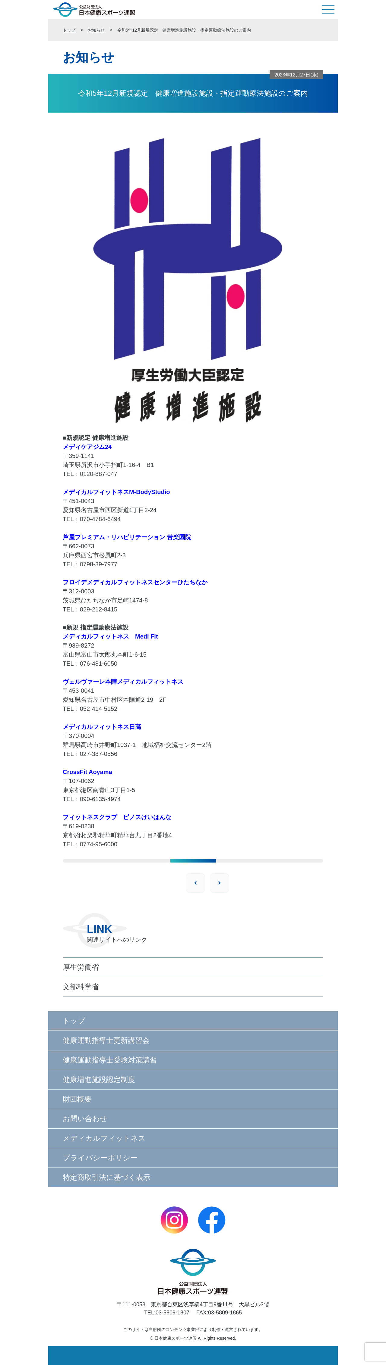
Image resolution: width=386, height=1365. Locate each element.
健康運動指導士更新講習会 (106, 1040)
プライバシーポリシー (100, 1158)
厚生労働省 (81, 967)
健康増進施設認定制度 (99, 1079)
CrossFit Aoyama (87, 772)
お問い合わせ (85, 1119)
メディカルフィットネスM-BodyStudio (116, 492)
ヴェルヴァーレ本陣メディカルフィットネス (123, 681)
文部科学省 (81, 987)
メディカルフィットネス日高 (102, 726)
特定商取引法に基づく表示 (106, 1177)
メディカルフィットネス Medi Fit (110, 636)
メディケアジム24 (87, 446)
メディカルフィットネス (104, 1138)
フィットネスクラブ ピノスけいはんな (117, 817)
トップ (69, 30)
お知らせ (96, 30)
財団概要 (77, 1099)
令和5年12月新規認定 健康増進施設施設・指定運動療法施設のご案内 (184, 30)
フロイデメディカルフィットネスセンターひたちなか (135, 582)
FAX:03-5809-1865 (219, 1313)
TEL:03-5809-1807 (166, 1313)
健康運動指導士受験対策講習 (110, 1060)
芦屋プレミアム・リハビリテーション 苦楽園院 (127, 537)
